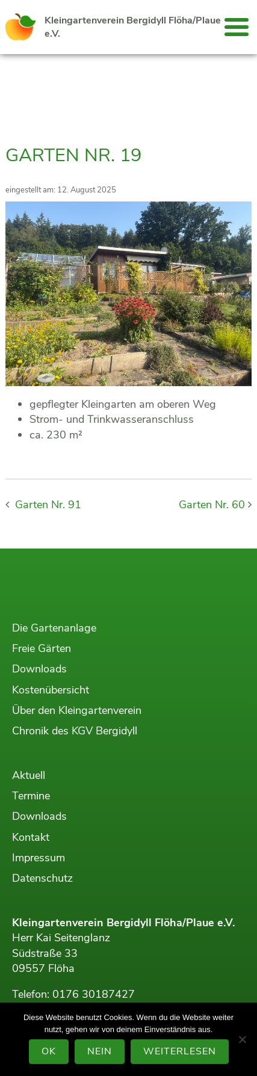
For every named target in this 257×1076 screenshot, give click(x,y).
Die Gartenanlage (54, 628)
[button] (236, 27)
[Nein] (242, 1039)
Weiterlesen (179, 1051)
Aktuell (28, 775)
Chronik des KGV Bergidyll (74, 731)
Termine (31, 796)
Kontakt (30, 837)
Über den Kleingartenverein (76, 710)
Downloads (39, 669)
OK (49, 1051)
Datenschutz (42, 878)
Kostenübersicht (50, 690)
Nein (99, 1051)
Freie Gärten (41, 648)
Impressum (38, 857)
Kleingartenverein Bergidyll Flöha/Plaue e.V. (133, 27)
